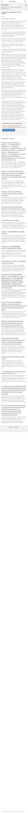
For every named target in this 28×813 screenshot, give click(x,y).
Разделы (16, 427)
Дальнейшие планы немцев (10, 220)
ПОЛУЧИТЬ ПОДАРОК (9, 130)
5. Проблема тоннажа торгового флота (9, 811)
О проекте (11, 427)
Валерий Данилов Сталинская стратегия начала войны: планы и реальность (12, 193)
